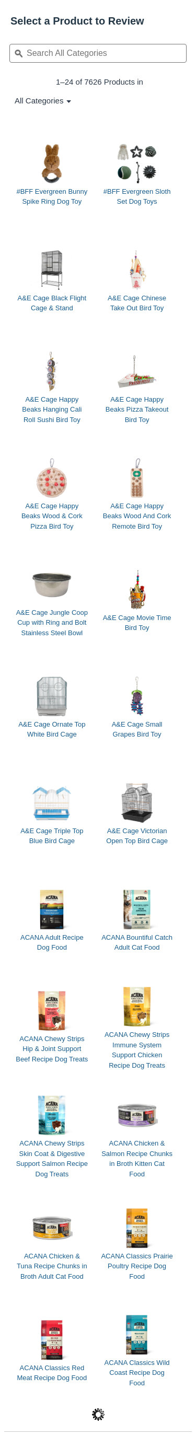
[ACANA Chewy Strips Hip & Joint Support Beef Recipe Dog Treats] (52, 1026)
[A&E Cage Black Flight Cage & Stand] (52, 280)
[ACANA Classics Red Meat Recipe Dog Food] (52, 1350)
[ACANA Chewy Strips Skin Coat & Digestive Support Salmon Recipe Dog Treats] (52, 1136)
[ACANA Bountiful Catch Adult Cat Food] (137, 920)
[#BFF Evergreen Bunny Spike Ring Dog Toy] (52, 174)
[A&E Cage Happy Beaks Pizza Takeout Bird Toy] (137, 387)
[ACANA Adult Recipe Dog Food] (52, 920)
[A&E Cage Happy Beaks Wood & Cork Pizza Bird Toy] (52, 493)
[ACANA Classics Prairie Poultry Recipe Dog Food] (137, 1244)
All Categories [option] (39, 100)
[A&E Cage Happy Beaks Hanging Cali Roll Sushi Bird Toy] (52, 387)
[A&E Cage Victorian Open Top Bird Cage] (137, 813)
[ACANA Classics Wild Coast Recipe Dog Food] (137, 1350)
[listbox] (39, 100)
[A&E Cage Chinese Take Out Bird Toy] (137, 280)
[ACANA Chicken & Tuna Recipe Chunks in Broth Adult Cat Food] (52, 1244)
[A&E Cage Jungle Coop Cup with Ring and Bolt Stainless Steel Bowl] (52, 600)
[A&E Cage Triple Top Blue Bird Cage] (52, 813)
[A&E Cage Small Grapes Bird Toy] (137, 707)
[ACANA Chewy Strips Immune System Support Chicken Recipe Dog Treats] (137, 1027)
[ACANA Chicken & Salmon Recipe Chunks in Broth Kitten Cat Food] (137, 1136)
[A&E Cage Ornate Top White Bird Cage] (52, 707)
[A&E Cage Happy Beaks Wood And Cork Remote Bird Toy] (137, 493)
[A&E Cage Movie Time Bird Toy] (137, 600)
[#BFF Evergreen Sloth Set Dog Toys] (137, 174)
